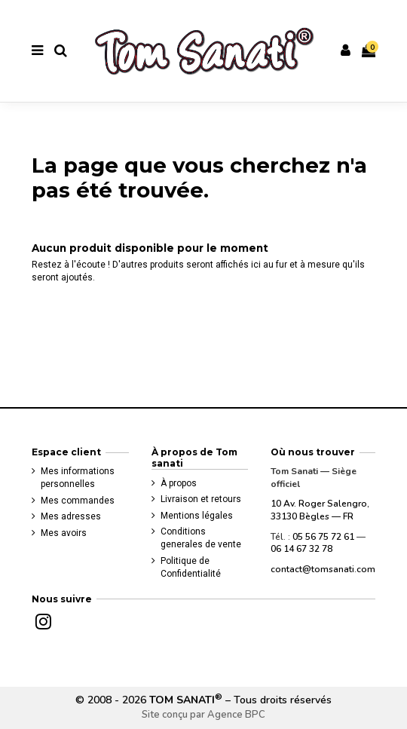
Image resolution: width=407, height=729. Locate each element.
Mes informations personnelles (78, 477)
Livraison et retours (201, 499)
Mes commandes (78, 500)
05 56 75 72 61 (323, 537)
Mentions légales (197, 515)
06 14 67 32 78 (301, 549)
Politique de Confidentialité (191, 567)
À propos (179, 483)
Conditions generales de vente (201, 538)
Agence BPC (236, 714)
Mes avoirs (64, 533)
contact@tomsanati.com (323, 569)
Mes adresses (71, 516)
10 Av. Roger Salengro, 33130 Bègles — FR (320, 510)
